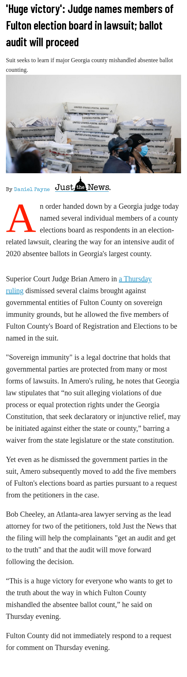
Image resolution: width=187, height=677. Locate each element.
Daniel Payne (32, 189)
